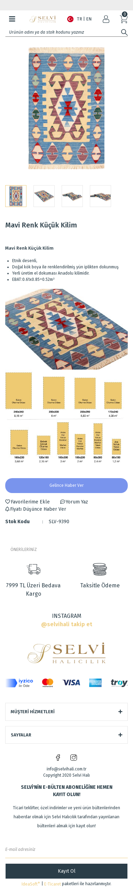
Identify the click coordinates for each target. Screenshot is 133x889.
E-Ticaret (52, 884)
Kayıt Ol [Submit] (67, 871)
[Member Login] (106, 19)
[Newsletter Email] (66, 849)
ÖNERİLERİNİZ (23, 549)
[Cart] (124, 19)
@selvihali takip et (66, 624)
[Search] (66, 32)
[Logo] (43, 19)
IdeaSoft (31, 884)
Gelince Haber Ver (66, 485)
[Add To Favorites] (27, 502)
